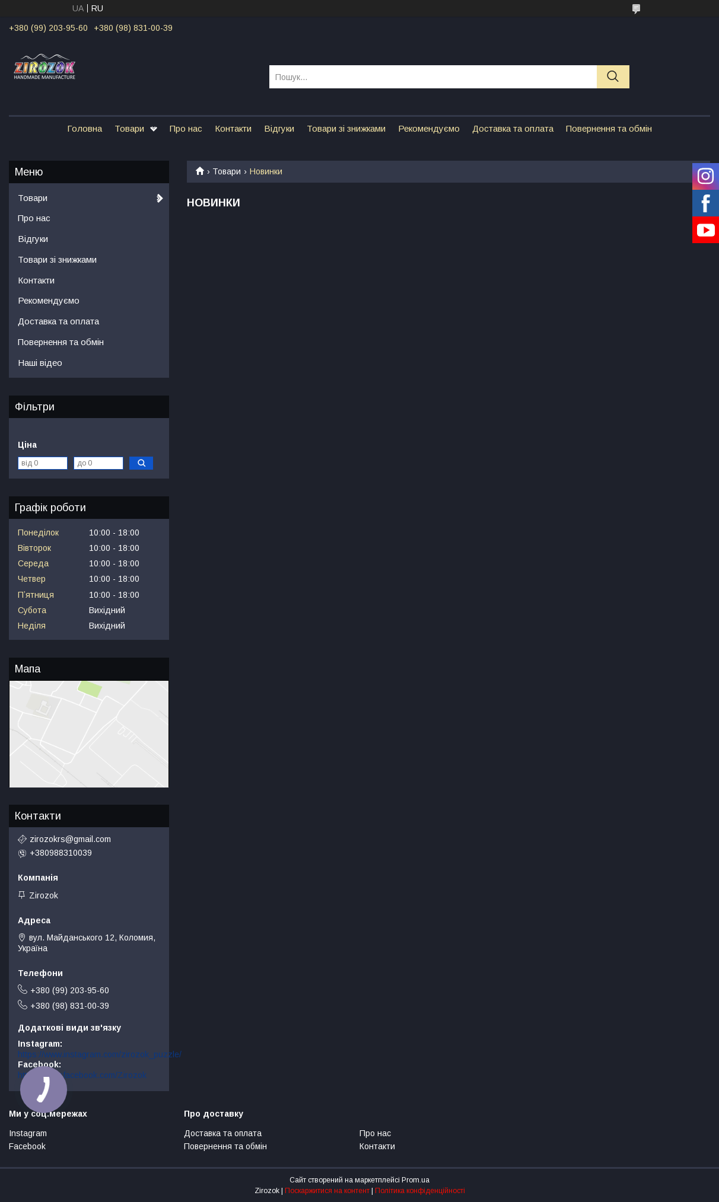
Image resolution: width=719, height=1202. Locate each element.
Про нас (186, 128)
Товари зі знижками (346, 128)
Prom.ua (416, 1180)
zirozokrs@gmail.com (70, 839)
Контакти (233, 128)
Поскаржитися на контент (327, 1191)
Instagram (28, 1133)
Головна (84, 128)
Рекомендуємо (429, 128)
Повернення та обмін (609, 128)
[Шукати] (613, 76)
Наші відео (40, 363)
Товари (129, 128)
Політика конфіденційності (420, 1191)
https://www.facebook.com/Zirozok (82, 1075)
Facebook (27, 1146)
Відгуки (279, 128)
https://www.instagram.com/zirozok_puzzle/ (100, 1054)
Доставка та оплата (512, 128)
